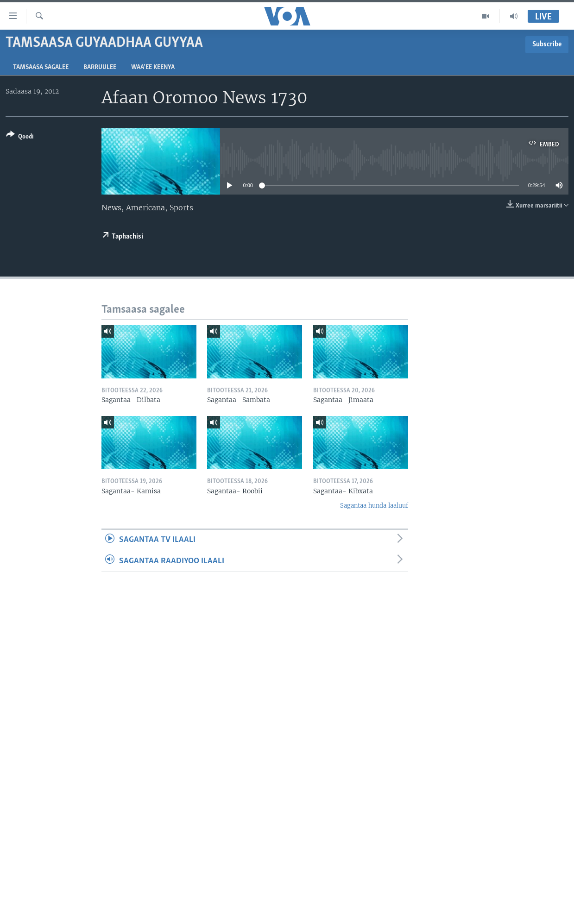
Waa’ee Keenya (153, 67)
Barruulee (99, 67)
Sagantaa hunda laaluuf (374, 506)
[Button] (19, 137)
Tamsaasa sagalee (41, 67)
